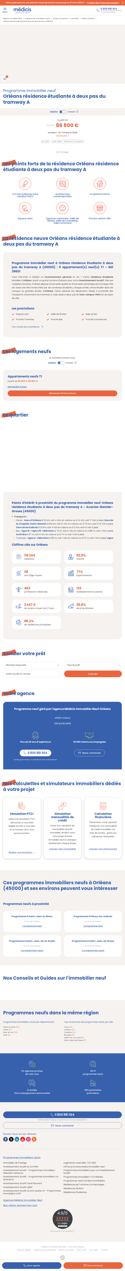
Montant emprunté (16, 665)
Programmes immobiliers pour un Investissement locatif (89, 1172)
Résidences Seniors (73, 1188)
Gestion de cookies (66, 1250)
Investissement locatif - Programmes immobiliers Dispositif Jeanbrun (29, 1172)
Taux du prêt (73, 665)
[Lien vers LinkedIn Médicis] (17, 1139)
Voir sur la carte (62, 723)
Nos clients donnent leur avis (20, 1205)
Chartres (69, 1032)
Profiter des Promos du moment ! (103, 2)
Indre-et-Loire (11, 1027)
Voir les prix (62, 135)
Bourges (69, 1035)
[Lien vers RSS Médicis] (34, 1139)
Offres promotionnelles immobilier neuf (84, 1167)
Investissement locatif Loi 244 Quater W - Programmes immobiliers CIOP (32, 1192)
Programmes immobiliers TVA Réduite (83, 1177)
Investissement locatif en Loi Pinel (20, 1167)
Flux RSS (104, 1250)
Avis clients (93, 1250)
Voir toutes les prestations (25, 326)
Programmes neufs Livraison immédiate (84, 1181)
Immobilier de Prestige (15, 1163)
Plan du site (81, 1250)
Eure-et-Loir (10, 1032)
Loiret (7, 1030)
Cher (6, 1035)
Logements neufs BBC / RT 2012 (79, 1163)
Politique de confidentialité (45, 1250)
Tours (68, 1027)
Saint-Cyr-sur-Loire (74, 1038)
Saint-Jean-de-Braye (75, 1040)
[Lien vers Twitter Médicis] (11, 1139)
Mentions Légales (24, 1250)
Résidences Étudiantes (75, 1192)
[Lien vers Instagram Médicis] (28, 1139)
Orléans (69, 1030)
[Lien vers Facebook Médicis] (5, 1139)
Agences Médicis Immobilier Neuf (22, 1200)
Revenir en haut (62, 1257)
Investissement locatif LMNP (17, 1187)
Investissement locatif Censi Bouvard (22, 1183)
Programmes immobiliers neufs (22, 1157)
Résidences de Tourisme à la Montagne (83, 1185)
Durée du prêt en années (18, 674)
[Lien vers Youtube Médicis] (22, 1139)
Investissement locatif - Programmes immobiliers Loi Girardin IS (30, 1178)
